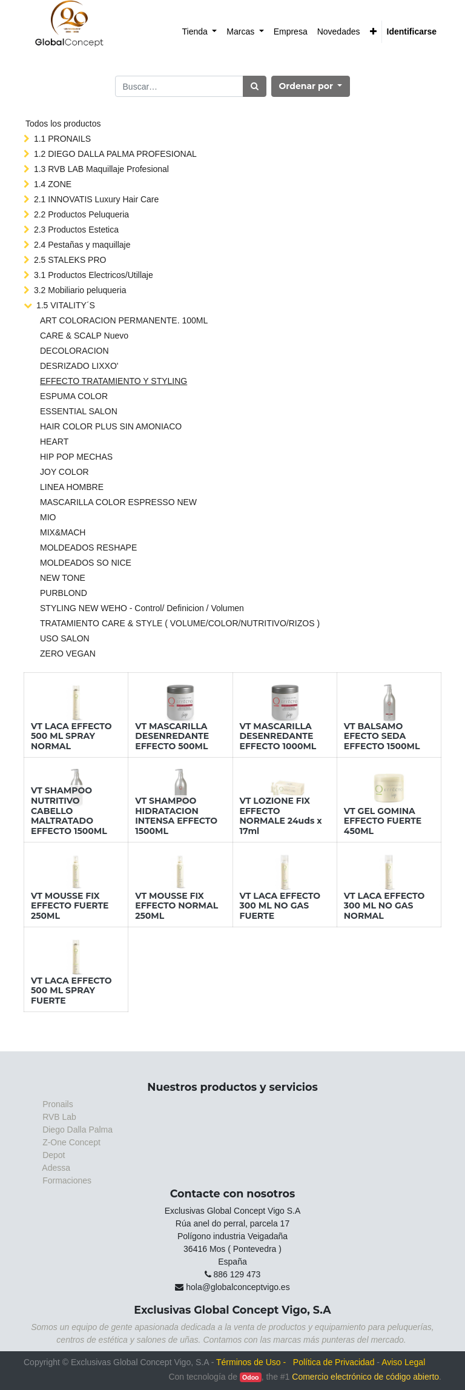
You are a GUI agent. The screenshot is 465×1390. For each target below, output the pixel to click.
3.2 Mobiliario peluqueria (80, 290)
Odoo (250, 1377)
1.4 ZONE (52, 184)
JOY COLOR (64, 472)
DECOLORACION (74, 351)
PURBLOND (63, 593)
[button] (373, 32)
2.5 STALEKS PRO (70, 260)
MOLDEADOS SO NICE (85, 563)
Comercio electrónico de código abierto (365, 1377)
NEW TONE (62, 578)
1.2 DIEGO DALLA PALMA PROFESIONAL (115, 154)
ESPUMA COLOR (74, 396)
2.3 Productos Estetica (76, 229)
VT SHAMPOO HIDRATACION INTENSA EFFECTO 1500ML (176, 815)
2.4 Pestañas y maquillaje (82, 245)
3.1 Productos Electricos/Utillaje (93, 275)
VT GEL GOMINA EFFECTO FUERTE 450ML (383, 821)
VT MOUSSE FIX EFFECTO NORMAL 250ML (176, 906)
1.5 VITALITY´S (65, 305)
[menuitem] (199, 32)
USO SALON (65, 638)
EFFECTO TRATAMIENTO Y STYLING (113, 381)
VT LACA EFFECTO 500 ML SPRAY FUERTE (71, 991)
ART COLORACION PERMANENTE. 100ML (124, 320)
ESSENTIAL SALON (78, 411)
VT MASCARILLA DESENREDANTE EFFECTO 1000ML (278, 736)
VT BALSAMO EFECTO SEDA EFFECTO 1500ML (382, 736)
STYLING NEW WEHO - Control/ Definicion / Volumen (142, 608)
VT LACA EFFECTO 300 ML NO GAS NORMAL (384, 906)
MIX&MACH (62, 532)
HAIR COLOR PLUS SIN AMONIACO (111, 426)
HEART (54, 441)
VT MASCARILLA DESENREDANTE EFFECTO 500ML (172, 736)
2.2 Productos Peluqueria (81, 214)
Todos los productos (63, 123)
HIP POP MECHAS (76, 457)
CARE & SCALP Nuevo (84, 335)
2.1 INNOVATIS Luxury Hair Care (96, 199)
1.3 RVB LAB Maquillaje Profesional (101, 169)
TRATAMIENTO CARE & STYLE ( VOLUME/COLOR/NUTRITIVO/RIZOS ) (180, 623)
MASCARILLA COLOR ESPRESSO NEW (118, 502)
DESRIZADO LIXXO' (79, 366)
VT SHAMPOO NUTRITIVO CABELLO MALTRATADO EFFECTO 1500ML (69, 810)
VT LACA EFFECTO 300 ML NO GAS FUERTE (280, 906)
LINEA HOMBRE (72, 487)
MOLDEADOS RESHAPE (88, 547)
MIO (48, 517)
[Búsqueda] (254, 86)
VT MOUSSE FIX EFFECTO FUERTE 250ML (70, 906)
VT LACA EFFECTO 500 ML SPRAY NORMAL (71, 736)
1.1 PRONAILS (62, 139)
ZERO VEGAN (68, 653)
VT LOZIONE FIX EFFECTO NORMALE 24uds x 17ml (281, 815)
